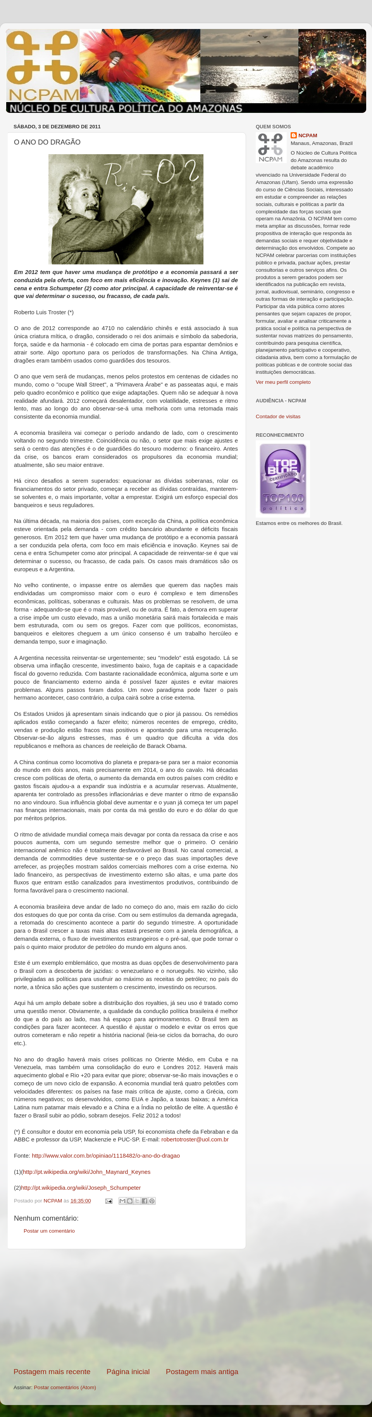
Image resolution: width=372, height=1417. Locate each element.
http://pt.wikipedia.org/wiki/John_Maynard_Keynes (86, 1172)
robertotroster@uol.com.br (195, 1139)
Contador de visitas (278, 416)
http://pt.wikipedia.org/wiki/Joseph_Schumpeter (81, 1188)
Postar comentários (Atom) (65, 1387)
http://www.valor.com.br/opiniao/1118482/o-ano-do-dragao (106, 1156)
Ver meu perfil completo (283, 382)
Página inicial (128, 1372)
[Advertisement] (126, 1308)
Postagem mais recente (52, 1372)
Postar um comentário (49, 1231)
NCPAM (307, 135)
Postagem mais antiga (202, 1372)
